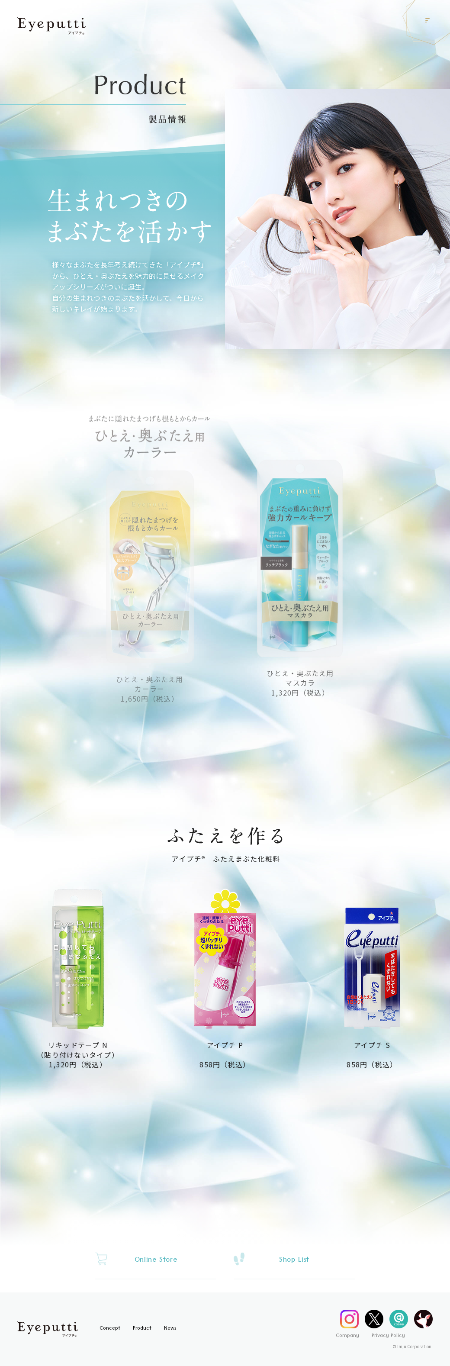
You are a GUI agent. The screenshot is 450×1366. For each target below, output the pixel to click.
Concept (110, 1329)
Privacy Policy (388, 1336)
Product (142, 1329)
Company (347, 1336)
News (170, 1329)
